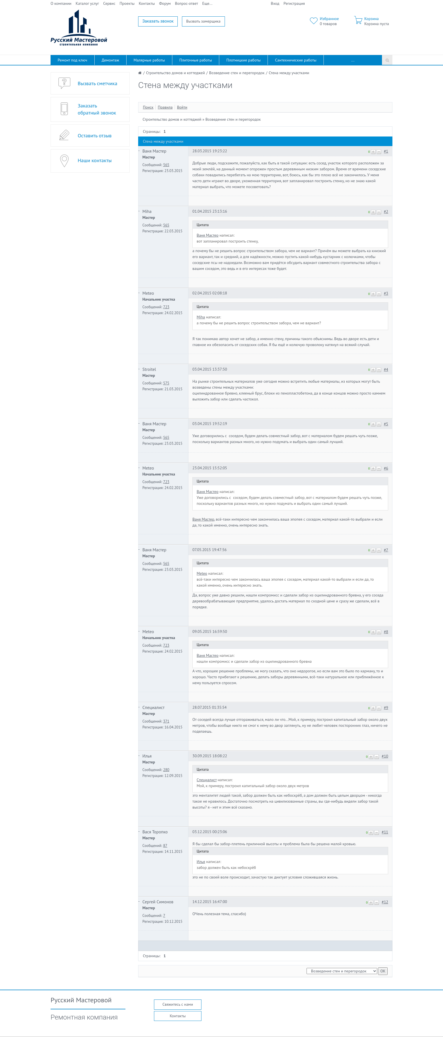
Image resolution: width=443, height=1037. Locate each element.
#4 (386, 369)
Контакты (147, 3)
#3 (386, 293)
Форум (165, 3)
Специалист (153, 707)
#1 (386, 151)
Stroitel (149, 369)
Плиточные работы (195, 60)
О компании (61, 3)
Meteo (148, 293)
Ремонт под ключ (72, 60)
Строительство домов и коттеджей (172, 119)
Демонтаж (110, 60)
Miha (146, 211)
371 (166, 721)
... (353, 60)
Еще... (207, 3)
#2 (386, 211)
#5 (386, 423)
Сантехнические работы (295, 60)
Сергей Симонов (157, 901)
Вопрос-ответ (186, 3)
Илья (147, 756)
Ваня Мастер (154, 151)
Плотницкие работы (243, 60)
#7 (386, 549)
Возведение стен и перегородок (233, 119)
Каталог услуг (87, 3)
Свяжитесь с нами (177, 1004)
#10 (385, 756)
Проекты (127, 3)
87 (165, 845)
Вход (275, 3)
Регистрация (294, 3)
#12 (385, 901)
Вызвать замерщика (203, 21)
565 (166, 164)
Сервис (109, 3)
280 (166, 769)
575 (166, 383)
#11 (385, 832)
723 (166, 306)
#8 (386, 631)
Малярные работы (149, 60)
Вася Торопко (155, 832)
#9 (386, 707)
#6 (386, 468)
